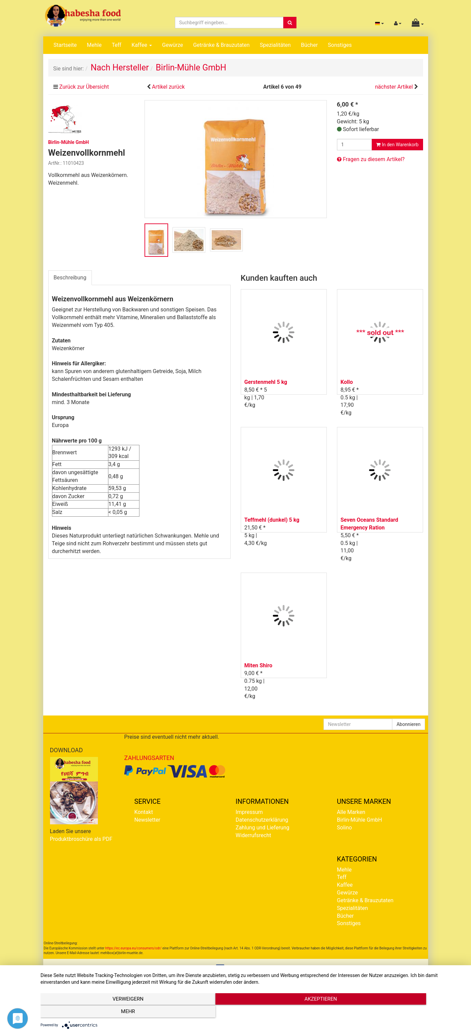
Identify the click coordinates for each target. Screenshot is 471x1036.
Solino (344, 827)
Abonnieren (408, 724)
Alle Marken (351, 812)
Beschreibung (70, 277)
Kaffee (141, 45)
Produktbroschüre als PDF (81, 839)
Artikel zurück (168, 87)
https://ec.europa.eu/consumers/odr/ (133, 948)
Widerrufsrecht (253, 835)
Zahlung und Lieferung (262, 827)
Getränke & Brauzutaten (221, 45)
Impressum (249, 812)
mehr (401, 1013)
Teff (116, 45)
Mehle (94, 45)
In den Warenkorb (397, 144)
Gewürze (172, 45)
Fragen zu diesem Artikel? (371, 159)
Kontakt (143, 812)
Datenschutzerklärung (262, 820)
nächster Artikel (394, 87)
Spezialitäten (275, 45)
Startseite (65, 45)
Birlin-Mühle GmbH (359, 820)
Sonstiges (340, 45)
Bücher (309, 45)
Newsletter (147, 820)
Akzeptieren (252, 1013)
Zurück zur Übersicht (84, 87)
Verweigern (104, 1013)
